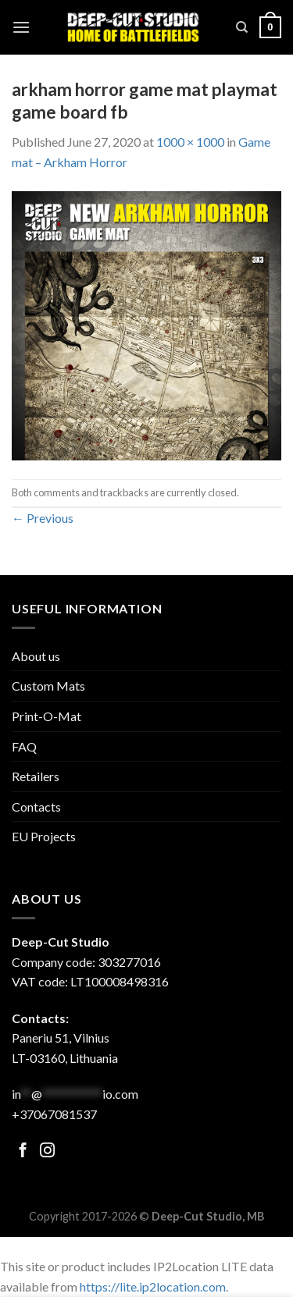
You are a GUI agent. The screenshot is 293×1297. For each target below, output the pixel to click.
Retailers (35, 776)
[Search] (242, 27)
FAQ (24, 746)
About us (36, 655)
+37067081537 (54, 1114)
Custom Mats (48, 685)
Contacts (36, 806)
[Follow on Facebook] (23, 1151)
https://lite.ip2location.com (153, 1286)
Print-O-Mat (46, 716)
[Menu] (21, 27)
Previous (42, 517)
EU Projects (44, 836)
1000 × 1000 (190, 141)
